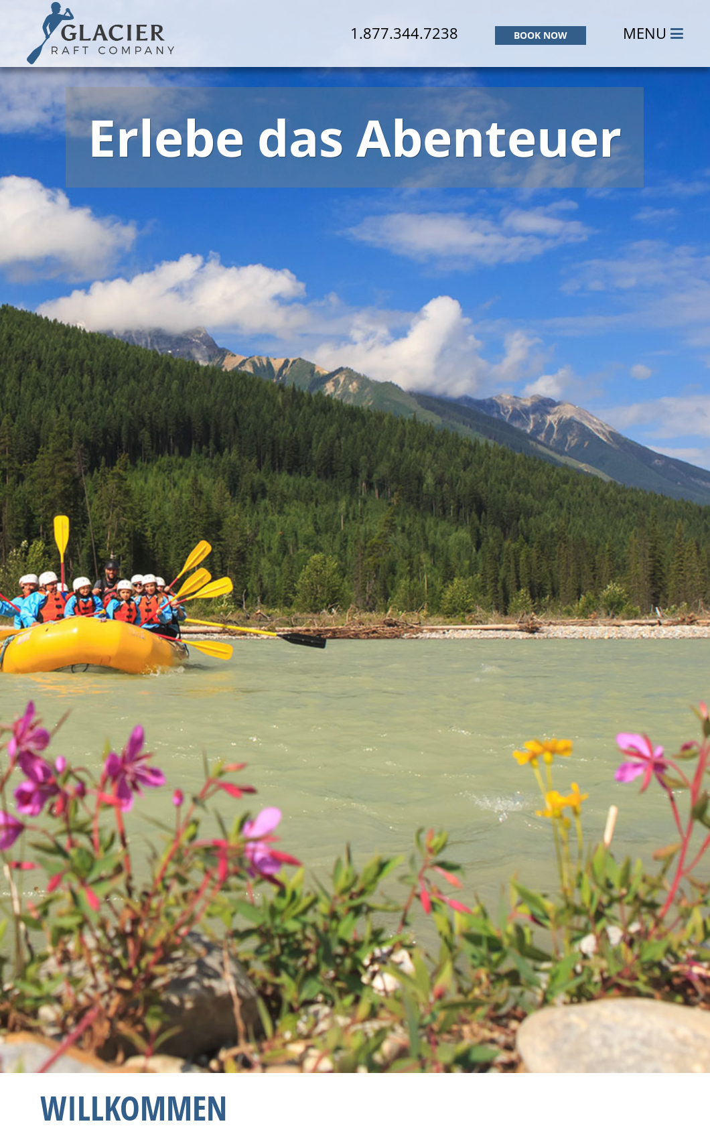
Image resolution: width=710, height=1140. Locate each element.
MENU (653, 33)
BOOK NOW (540, 35)
